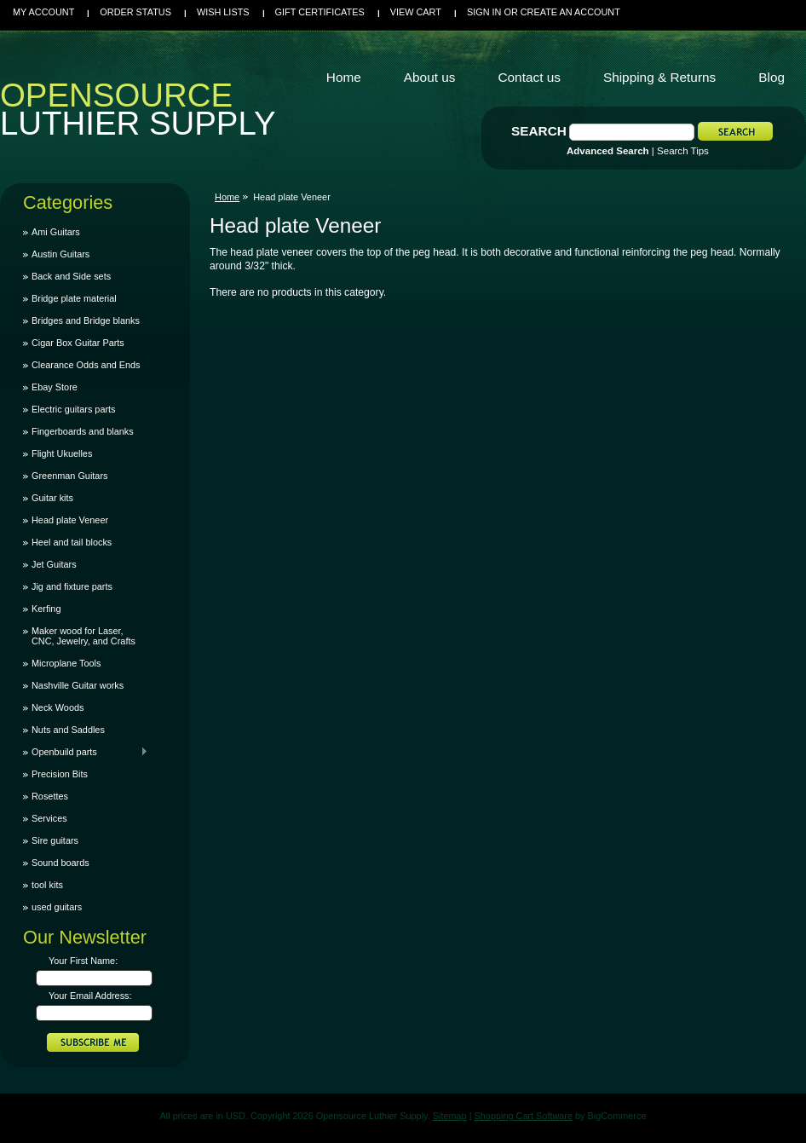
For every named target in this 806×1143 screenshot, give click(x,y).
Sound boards (60, 862)
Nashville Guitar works (78, 685)
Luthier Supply (138, 113)
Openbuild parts (85, 752)
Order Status (135, 12)
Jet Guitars (54, 564)
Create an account (570, 12)
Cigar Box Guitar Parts (78, 343)
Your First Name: (83, 960)
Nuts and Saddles (68, 729)
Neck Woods (57, 707)
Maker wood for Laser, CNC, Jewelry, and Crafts (83, 636)
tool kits (47, 885)
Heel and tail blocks (72, 542)
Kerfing (46, 608)
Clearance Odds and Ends (86, 365)
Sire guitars (55, 840)
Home (227, 197)
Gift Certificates (320, 12)
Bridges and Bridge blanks (86, 320)
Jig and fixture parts (72, 586)
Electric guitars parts (74, 409)
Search (539, 131)
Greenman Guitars (69, 475)
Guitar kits (52, 498)
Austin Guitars (60, 254)
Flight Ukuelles (62, 453)
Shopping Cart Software (524, 1116)
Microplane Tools (66, 663)
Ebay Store (55, 387)
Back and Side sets (71, 276)
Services (49, 818)
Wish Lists (223, 12)
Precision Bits (60, 774)
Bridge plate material (74, 298)
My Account (43, 12)
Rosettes (50, 796)
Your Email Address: (90, 995)
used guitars (57, 907)
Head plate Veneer (70, 520)
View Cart (415, 12)
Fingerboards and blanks (83, 431)
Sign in (484, 12)
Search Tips (683, 151)
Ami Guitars (56, 232)
